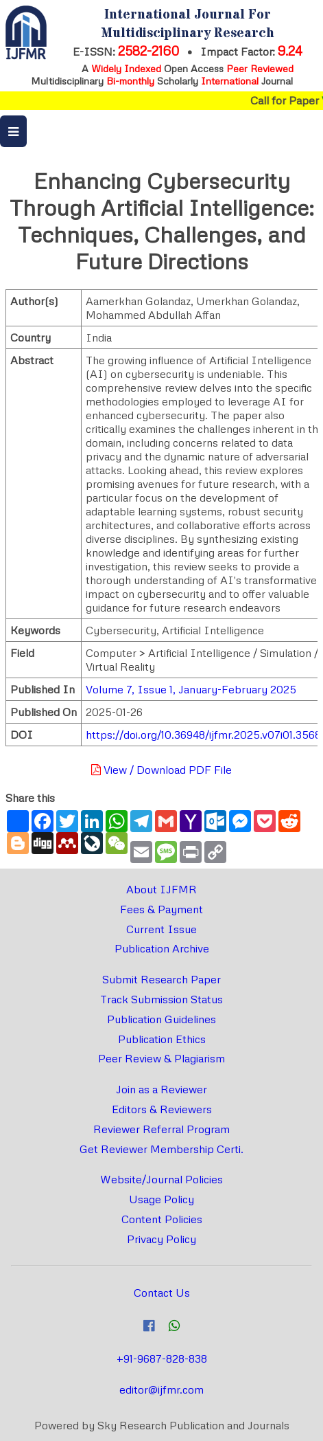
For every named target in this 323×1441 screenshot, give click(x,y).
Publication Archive (162, 948)
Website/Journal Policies (161, 1179)
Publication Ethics (162, 1039)
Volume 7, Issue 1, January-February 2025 (191, 689)
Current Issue (161, 929)
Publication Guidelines (161, 1019)
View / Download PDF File (161, 770)
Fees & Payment (161, 909)
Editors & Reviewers (162, 1109)
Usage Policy (161, 1199)
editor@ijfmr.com (161, 1389)
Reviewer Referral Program (161, 1129)
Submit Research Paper (161, 979)
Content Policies (161, 1219)
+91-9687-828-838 (162, 1358)
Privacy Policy (161, 1239)
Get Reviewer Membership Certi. (161, 1149)
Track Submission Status (161, 999)
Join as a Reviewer (161, 1089)
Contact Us (162, 1292)
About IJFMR (161, 889)
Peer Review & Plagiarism (161, 1058)
